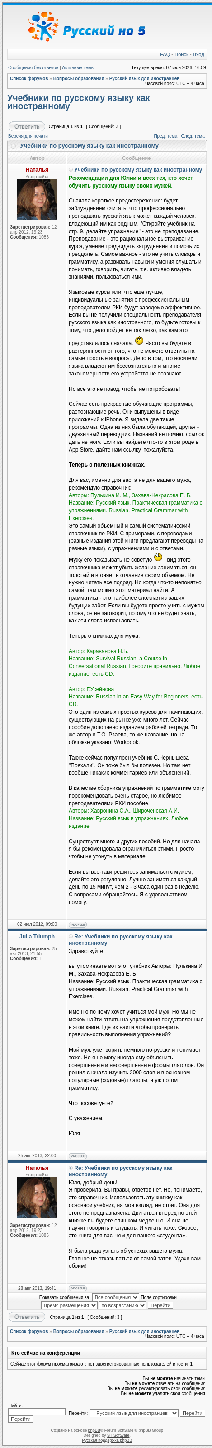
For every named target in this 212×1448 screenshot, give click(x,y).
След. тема (193, 136)
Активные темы (78, 67)
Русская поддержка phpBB (107, 1440)
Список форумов (29, 78)
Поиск (181, 54)
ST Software (118, 1435)
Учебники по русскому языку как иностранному (78, 102)
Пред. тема (165, 136)
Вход (198, 54)
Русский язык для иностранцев (144, 78)
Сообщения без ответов (33, 67)
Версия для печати (28, 136)
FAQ (165, 54)
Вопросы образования (78, 78)
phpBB (94, 1430)
